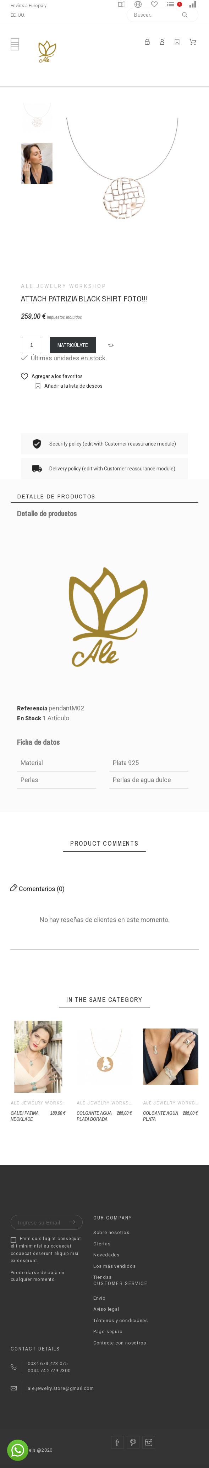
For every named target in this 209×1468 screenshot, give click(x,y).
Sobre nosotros (111, 1232)
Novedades (106, 1254)
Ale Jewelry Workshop (63, 286)
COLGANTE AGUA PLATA (160, 1116)
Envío (99, 1298)
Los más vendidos (114, 1266)
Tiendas (102, 1277)
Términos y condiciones (120, 1320)
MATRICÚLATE (72, 345)
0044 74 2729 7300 (49, 1370)
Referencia (33, 708)
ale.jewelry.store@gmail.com (60, 1388)
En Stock (29, 718)
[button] (111, 345)
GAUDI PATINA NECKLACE (24, 1116)
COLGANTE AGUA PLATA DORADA (94, 1116)
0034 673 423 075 (48, 1363)
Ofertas (101, 1243)
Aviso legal (106, 1309)
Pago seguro (108, 1331)
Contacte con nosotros (119, 1343)
